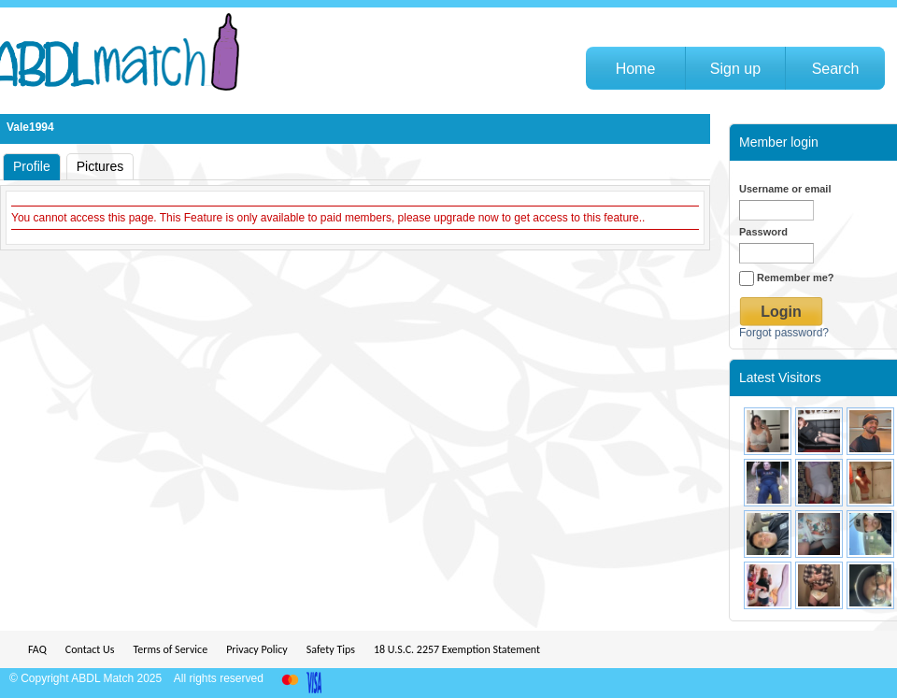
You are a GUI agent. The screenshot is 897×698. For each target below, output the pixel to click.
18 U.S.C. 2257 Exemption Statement (457, 649)
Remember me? (786, 277)
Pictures (100, 166)
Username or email (785, 188)
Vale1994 (30, 127)
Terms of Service (170, 649)
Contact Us (90, 649)
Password (763, 231)
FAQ (37, 649)
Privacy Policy (257, 649)
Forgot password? (784, 332)
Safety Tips (330, 649)
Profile (31, 166)
